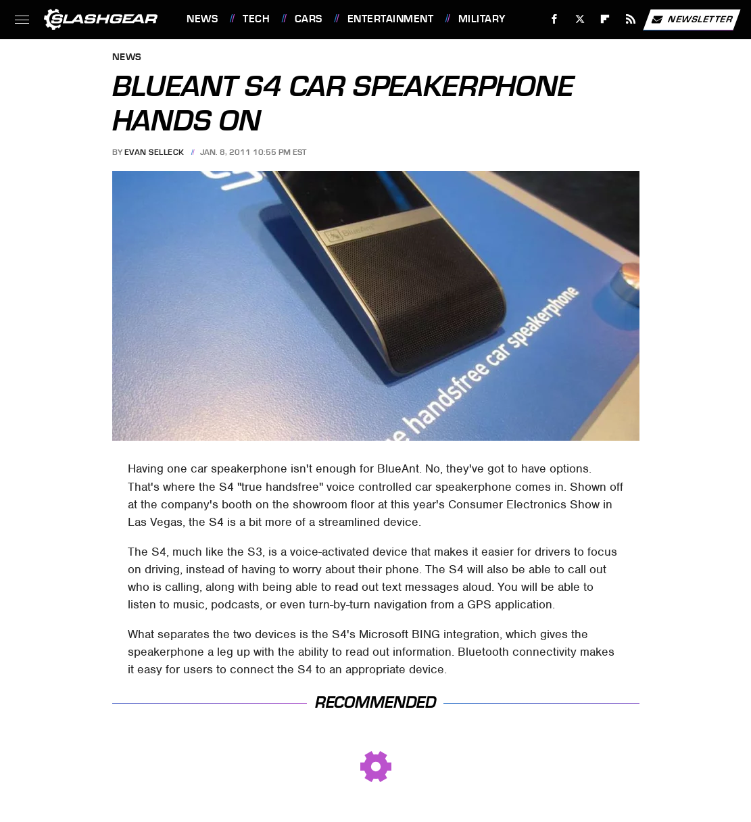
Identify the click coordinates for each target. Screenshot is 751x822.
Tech (256, 19)
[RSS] (631, 19)
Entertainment (390, 19)
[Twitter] (579, 19)
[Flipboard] (605, 19)
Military (482, 19)
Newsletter (691, 20)
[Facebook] (554, 19)
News (202, 19)
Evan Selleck (154, 152)
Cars (308, 19)
